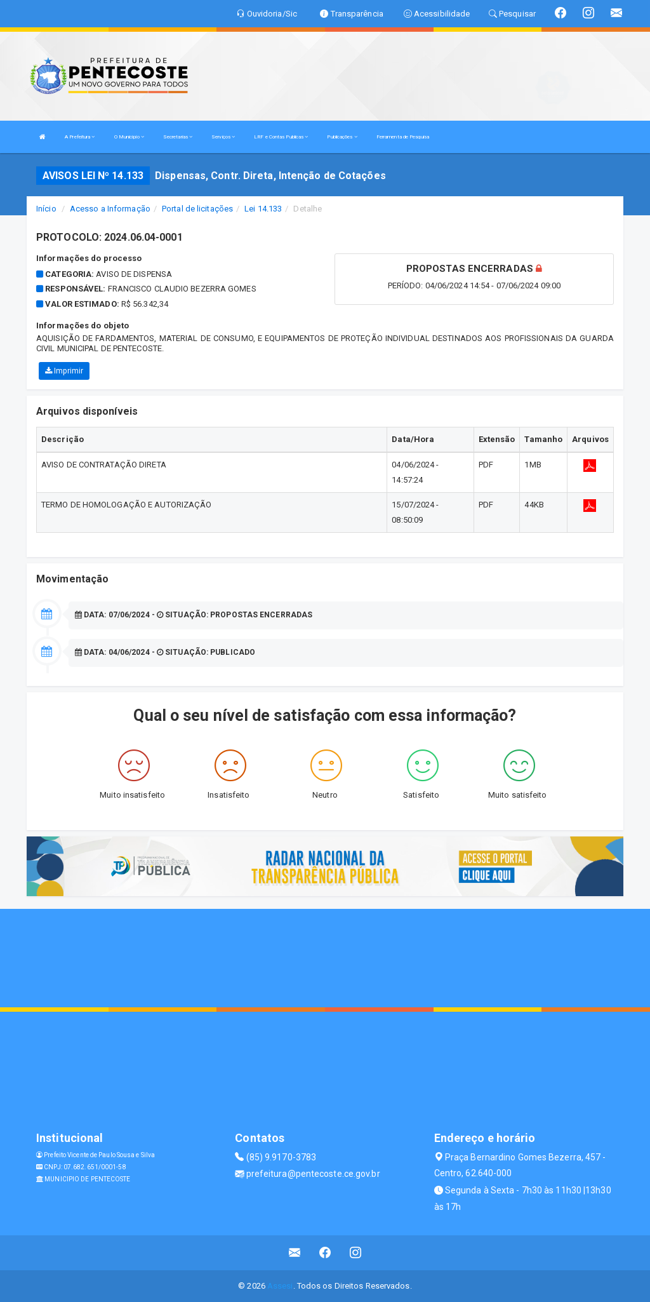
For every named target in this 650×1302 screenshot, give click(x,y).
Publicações (342, 137)
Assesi (280, 1286)
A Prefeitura (80, 137)
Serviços (223, 137)
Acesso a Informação (110, 208)
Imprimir (64, 370)
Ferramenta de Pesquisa (402, 137)
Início (46, 208)
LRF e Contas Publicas (281, 137)
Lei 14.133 (263, 208)
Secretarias (177, 137)
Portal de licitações (197, 208)
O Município (129, 137)
